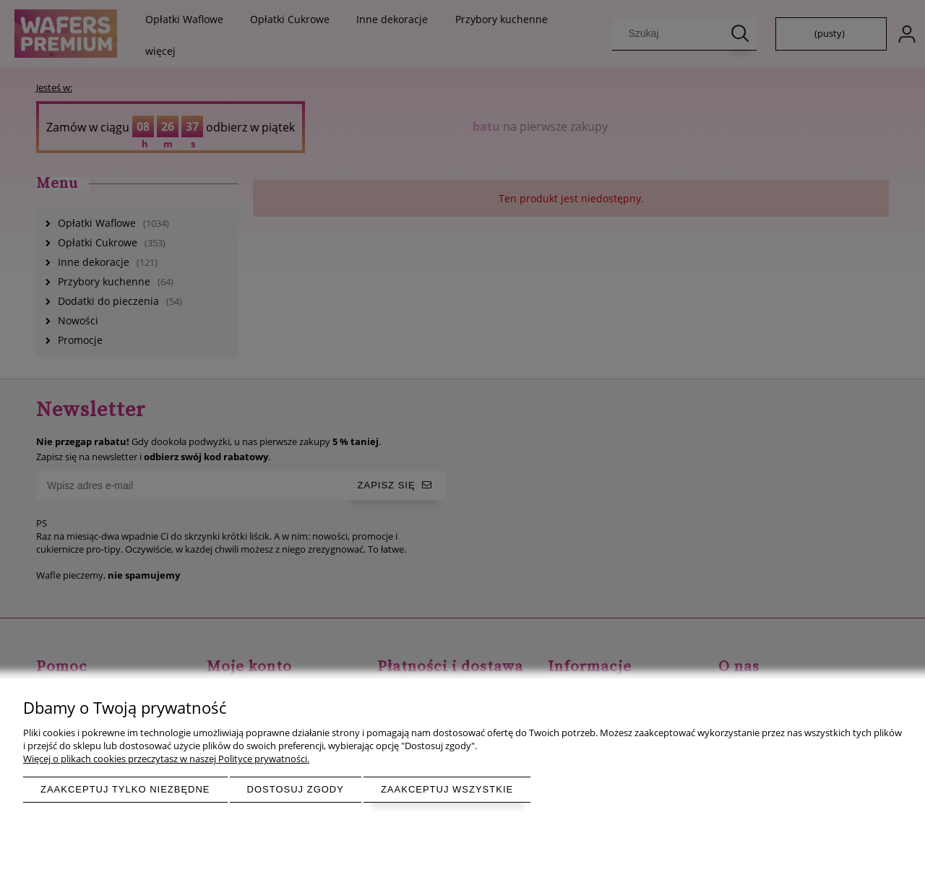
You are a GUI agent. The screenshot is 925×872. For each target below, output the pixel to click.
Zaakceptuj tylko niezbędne (125, 789)
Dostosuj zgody (295, 789)
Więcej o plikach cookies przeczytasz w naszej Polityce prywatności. (166, 758)
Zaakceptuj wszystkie (447, 789)
